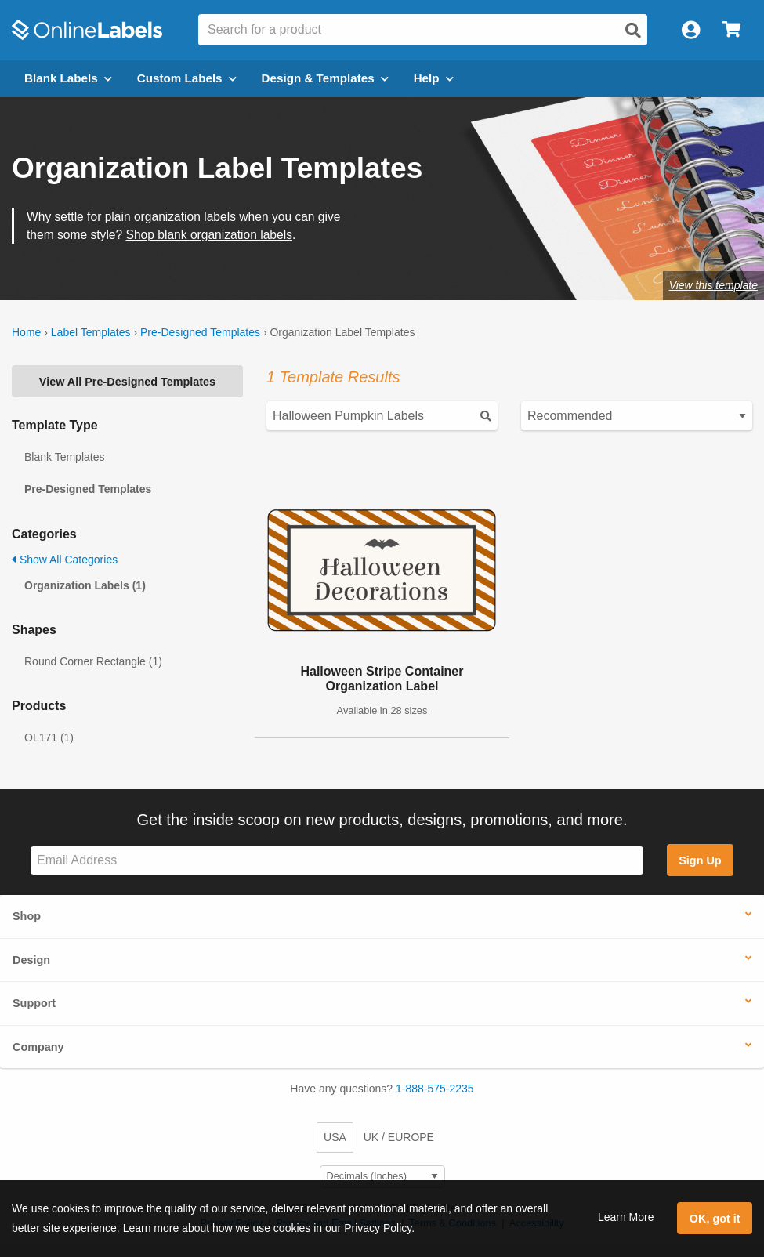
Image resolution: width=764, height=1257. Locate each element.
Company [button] (38, 1047)
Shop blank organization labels (209, 234)
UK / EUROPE (399, 1137)
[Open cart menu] (731, 30)
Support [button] (34, 1003)
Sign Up (700, 860)
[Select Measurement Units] (382, 1176)
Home (26, 332)
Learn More (626, 1217)
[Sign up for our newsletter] (337, 860)
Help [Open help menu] (434, 78)
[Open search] (633, 30)
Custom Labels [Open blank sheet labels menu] (187, 78)
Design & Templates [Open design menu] (325, 78)
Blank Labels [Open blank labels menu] (68, 78)
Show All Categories (65, 559)
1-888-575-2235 (435, 1088)
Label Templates (91, 332)
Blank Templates (64, 457)
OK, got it (715, 1218)
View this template (713, 285)
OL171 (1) (49, 737)
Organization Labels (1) (85, 585)
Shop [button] (27, 916)
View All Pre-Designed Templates (127, 381)
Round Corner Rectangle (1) (93, 661)
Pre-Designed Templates (200, 332)
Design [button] (31, 960)
